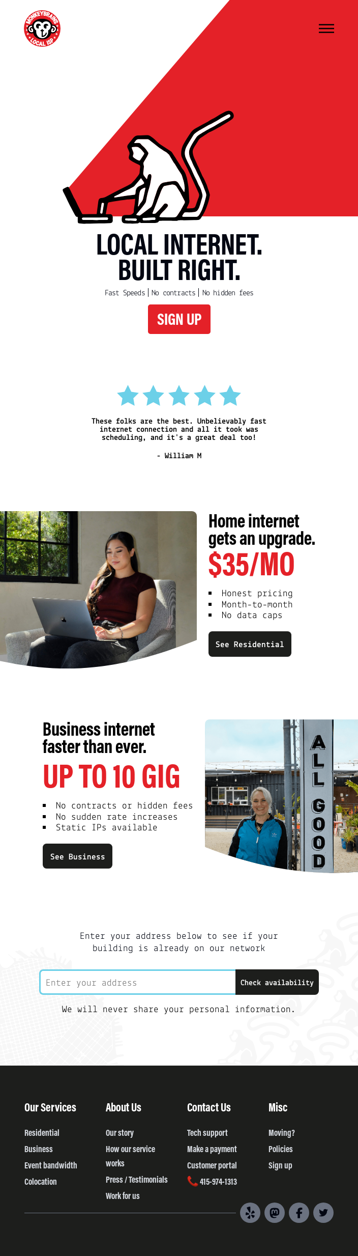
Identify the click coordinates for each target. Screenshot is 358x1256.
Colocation (40, 1181)
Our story (120, 1132)
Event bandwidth (50, 1164)
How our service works (130, 1155)
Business (38, 1148)
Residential (41, 1132)
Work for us (123, 1195)
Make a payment (212, 1148)
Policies (280, 1148)
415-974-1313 (212, 1181)
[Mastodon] (274, 1213)
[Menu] (326, 29)
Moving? (281, 1132)
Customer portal (212, 1164)
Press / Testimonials (137, 1179)
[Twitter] (323, 1213)
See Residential (250, 643)
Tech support (207, 1132)
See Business (77, 856)
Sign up (280, 1164)
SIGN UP (179, 318)
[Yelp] (250, 1213)
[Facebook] (299, 1213)
